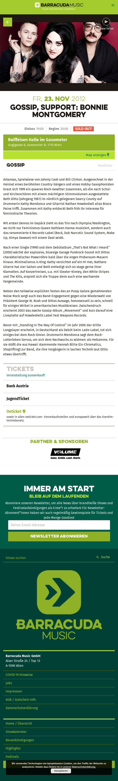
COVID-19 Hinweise (19, 675)
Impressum (14, 691)
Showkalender (16, 732)
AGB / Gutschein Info (21, 700)
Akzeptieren (61, 770)
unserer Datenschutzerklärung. (79, 767)
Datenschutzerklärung (22, 708)
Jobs (9, 683)
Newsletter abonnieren (59, 536)
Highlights (13, 748)
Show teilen (106, 28)
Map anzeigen (96, 155)
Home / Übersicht (19, 723)
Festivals (12, 757)
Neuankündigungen (20, 740)
